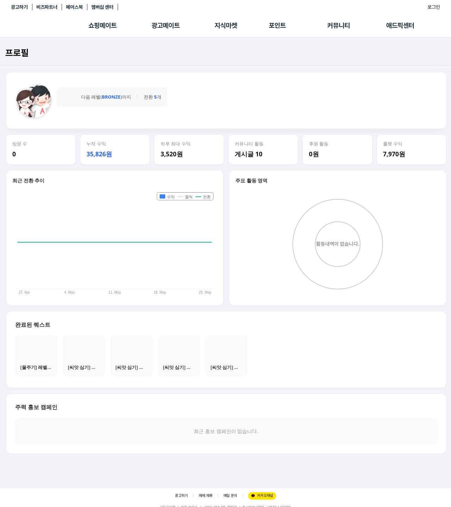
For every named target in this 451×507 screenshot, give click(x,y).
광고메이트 (166, 25)
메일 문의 (230, 495)
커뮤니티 (338, 25)
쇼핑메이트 (102, 25)
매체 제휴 (205, 495)
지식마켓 (226, 25)
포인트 (277, 25)
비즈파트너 (46, 7)
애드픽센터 (400, 25)
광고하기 (19, 7)
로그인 (433, 7)
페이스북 (74, 7)
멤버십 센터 (102, 7)
